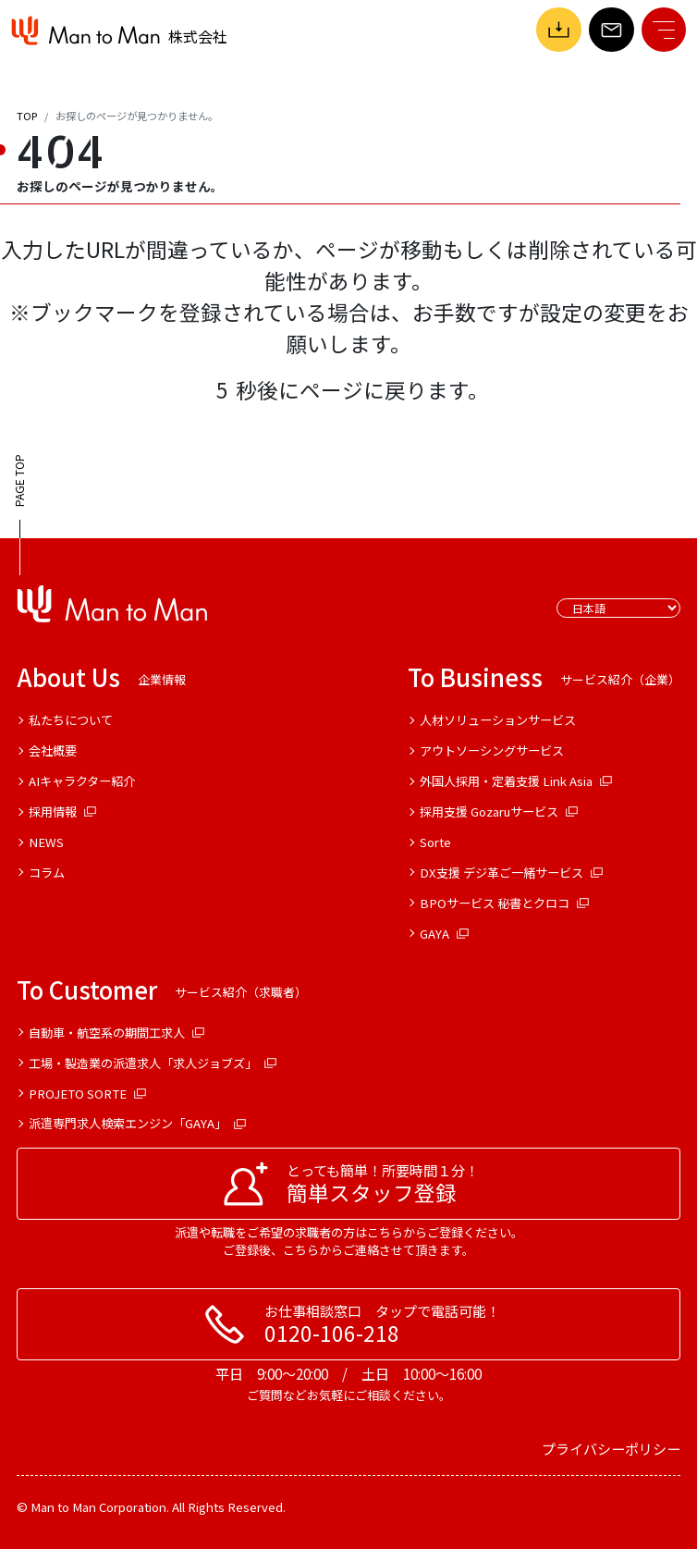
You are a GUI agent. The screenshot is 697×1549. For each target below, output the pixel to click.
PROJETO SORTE (88, 1093)
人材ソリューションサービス (498, 720)
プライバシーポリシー (611, 1448)
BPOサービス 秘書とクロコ (505, 903)
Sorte (435, 842)
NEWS (46, 842)
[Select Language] (618, 608)
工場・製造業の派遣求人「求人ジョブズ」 (153, 1063)
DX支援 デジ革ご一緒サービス (512, 872)
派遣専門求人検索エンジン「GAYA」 (138, 1123)
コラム (47, 872)
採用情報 (63, 811)
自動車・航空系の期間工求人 (117, 1032)
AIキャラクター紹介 (82, 781)
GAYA (445, 933)
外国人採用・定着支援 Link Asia (516, 781)
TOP (27, 115)
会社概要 (53, 750)
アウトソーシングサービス (492, 750)
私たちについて (71, 720)
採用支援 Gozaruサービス (499, 811)
